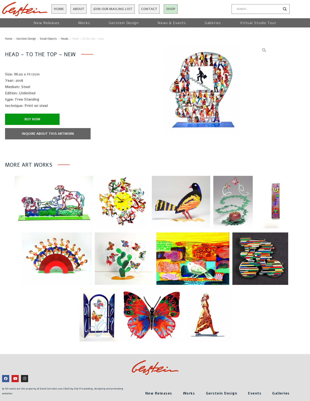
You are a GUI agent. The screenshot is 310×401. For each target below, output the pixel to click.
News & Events (172, 22)
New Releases (46, 22)
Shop (170, 9)
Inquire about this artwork (38, 133)
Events (259, 392)
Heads (64, 39)
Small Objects (48, 39)
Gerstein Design (124, 22)
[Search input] (259, 9)
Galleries (213, 22)
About (78, 9)
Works (84, 22)
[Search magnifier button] (285, 9)
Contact (149, 9)
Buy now (32, 119)
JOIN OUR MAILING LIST (112, 9)
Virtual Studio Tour (258, 22)
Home (59, 9)
